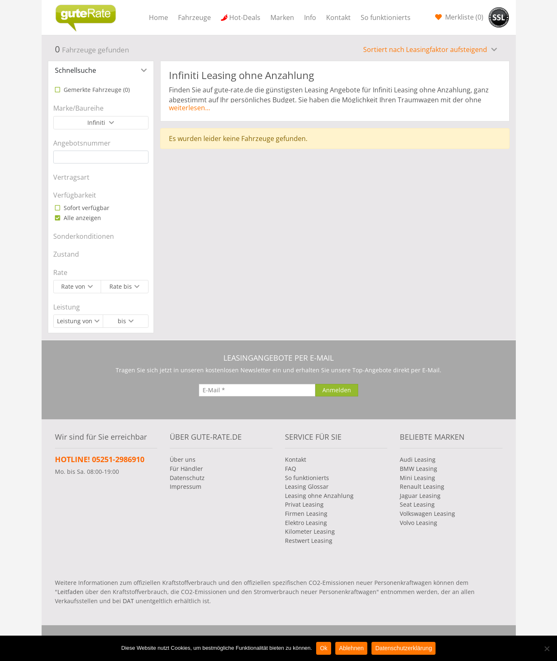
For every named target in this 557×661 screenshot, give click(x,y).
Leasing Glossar (307, 486)
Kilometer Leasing (310, 531)
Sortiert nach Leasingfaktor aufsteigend (426, 49)
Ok (323, 648)
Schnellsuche (75, 70)
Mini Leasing (417, 478)
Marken (282, 17)
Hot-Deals (244, 17)
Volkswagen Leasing (427, 513)
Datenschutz (187, 478)
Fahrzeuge (194, 17)
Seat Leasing (417, 504)
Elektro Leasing (306, 523)
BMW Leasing (418, 469)
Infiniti (97, 122)
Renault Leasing (422, 486)
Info (310, 17)
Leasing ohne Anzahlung (319, 496)
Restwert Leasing (308, 541)
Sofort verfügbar (85, 208)
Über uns (183, 459)
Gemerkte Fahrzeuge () (96, 90)
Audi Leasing (418, 459)
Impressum (185, 486)
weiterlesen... (189, 107)
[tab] (100, 70)
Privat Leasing (304, 504)
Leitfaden (70, 592)
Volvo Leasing (418, 523)
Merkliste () (463, 17)
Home (158, 17)
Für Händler (186, 469)
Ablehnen (351, 648)
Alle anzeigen (81, 218)
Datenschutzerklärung (403, 648)
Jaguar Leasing (420, 496)
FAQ (290, 469)
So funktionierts (386, 17)
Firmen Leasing (306, 513)
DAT (128, 601)
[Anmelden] (336, 390)
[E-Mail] (257, 390)
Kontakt (338, 17)
